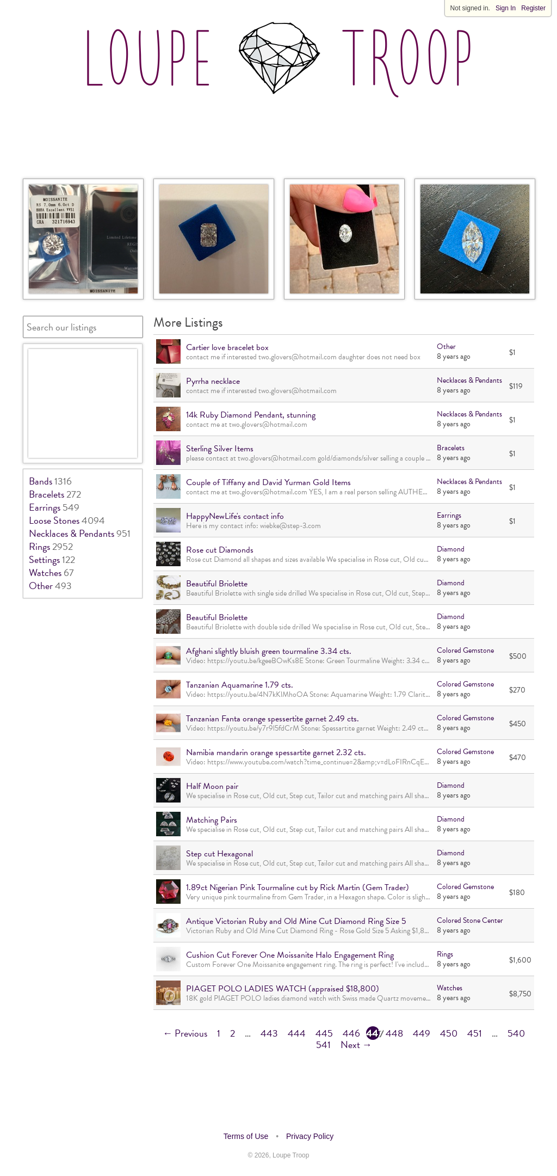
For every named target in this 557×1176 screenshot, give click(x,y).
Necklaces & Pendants (71, 533)
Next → (356, 1044)
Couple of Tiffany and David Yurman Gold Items (268, 482)
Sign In (506, 8)
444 (297, 1033)
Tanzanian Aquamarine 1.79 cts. (239, 684)
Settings (44, 559)
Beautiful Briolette (216, 583)
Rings (39, 546)
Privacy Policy (309, 1136)
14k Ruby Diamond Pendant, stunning (250, 414)
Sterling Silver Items (219, 448)
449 (421, 1033)
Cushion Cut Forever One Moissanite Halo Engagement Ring (290, 954)
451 (474, 1033)
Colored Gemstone (465, 650)
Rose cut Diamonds (219, 549)
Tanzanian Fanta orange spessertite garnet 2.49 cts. (272, 718)
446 (351, 1033)
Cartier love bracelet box (227, 347)
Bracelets (46, 494)
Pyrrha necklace (213, 381)
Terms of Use (246, 1136)
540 (516, 1033)
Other (41, 585)
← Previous (185, 1033)
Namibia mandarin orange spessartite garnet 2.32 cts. (276, 752)
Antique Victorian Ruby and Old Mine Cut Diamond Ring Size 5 (296, 921)
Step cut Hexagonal (219, 853)
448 (394, 1033)
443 (269, 1033)
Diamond (451, 549)
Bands (40, 481)
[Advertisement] (278, 135)
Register (533, 8)
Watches (45, 572)
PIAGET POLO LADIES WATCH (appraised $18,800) (282, 988)
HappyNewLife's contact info (235, 516)
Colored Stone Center (470, 920)
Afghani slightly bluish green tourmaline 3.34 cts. (268, 651)
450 (448, 1033)
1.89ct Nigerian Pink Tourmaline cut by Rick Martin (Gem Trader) (297, 887)
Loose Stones (54, 520)
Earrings (44, 507)
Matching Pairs (211, 819)
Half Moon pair (212, 786)
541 (323, 1044)
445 (324, 1033)
